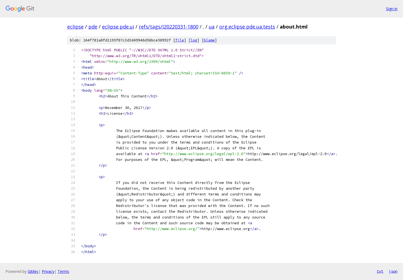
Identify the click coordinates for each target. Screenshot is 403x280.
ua (212, 26)
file (179, 40)
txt (380, 271)
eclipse (75, 26)
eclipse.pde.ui (118, 26)
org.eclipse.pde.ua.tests (247, 26)
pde (92, 26)
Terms (63, 271)
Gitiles (33, 271)
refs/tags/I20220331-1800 (168, 26)
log (194, 40)
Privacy (48, 271)
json (393, 271)
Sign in (392, 8)
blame (209, 40)
